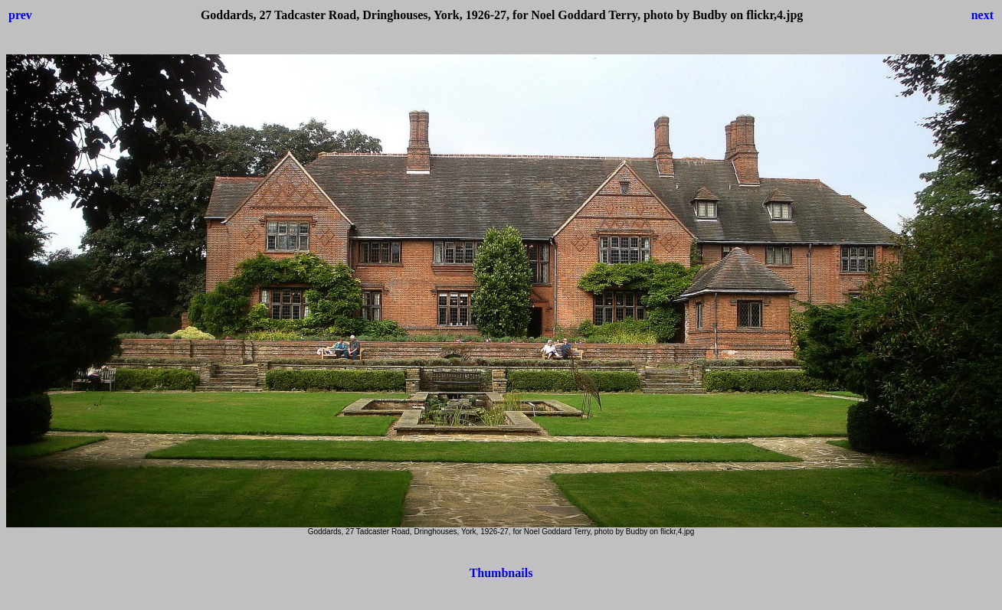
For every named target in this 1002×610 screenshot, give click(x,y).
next (982, 14)
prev (20, 14)
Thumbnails (501, 572)
